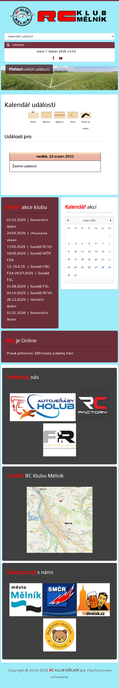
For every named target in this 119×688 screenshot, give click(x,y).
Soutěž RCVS (41, 247)
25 (82, 267)
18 (82, 259)
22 (109, 259)
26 (89, 267)
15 (109, 252)
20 (96, 259)
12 (89, 252)
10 (75, 252)
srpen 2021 (89, 220)
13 (96, 252)
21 (102, 259)
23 (68, 267)
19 (89, 259)
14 (102, 252)
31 (75, 275)
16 (68, 259)
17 (75, 259)
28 (102, 267)
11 (82, 252)
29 (109, 267)
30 (68, 275)
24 (75, 267)
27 (96, 267)
